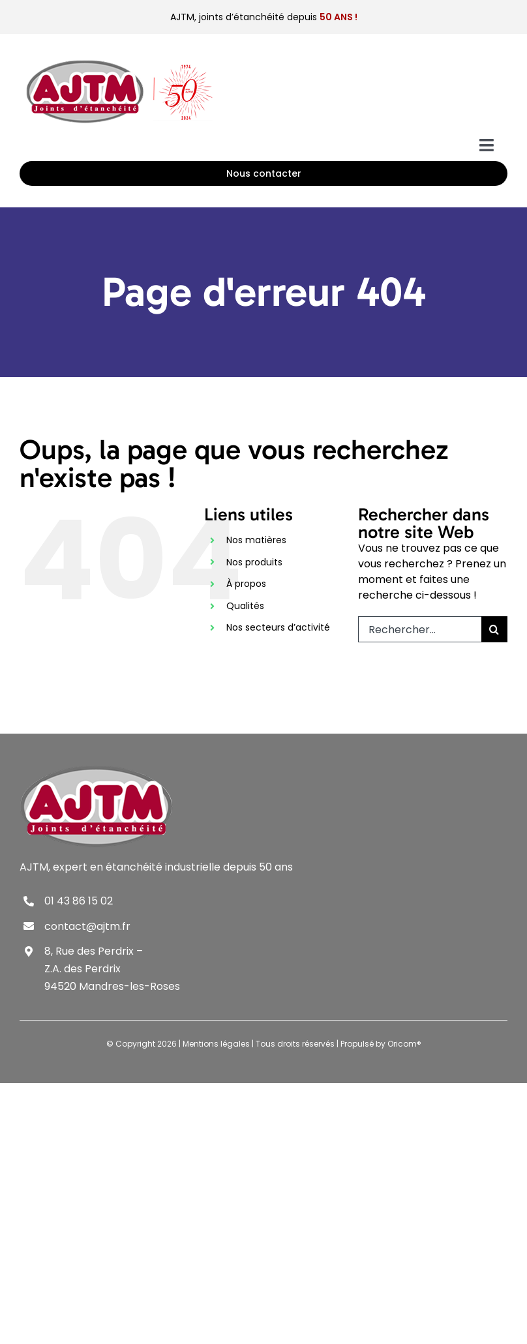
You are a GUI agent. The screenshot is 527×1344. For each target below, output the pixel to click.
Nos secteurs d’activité (278, 627)
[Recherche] (494, 629)
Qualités (245, 605)
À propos (246, 583)
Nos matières (256, 539)
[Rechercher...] (419, 629)
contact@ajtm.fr (87, 926)
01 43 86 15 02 (78, 900)
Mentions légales (216, 1043)
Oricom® (404, 1043)
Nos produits (254, 562)
